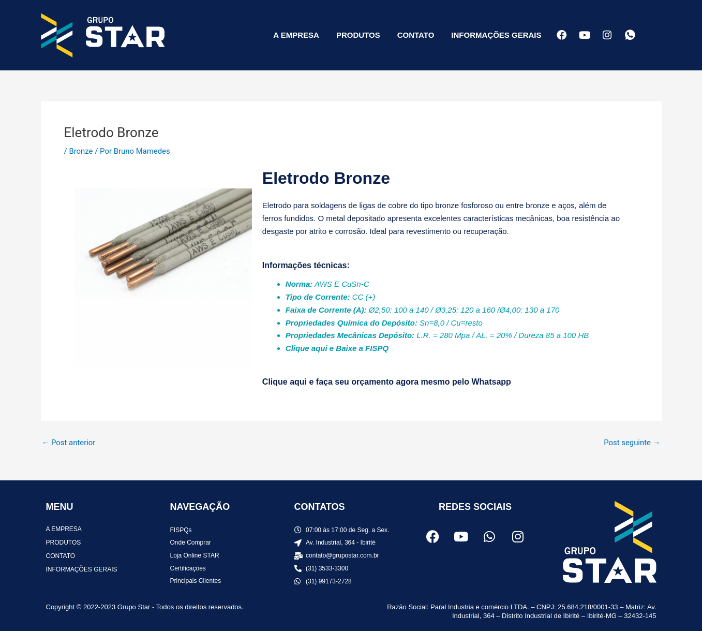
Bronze (81, 151)
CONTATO (416, 35)
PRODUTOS (358, 35)
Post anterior (69, 443)
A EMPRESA (296, 35)
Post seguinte (631, 443)
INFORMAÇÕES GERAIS (496, 35)
